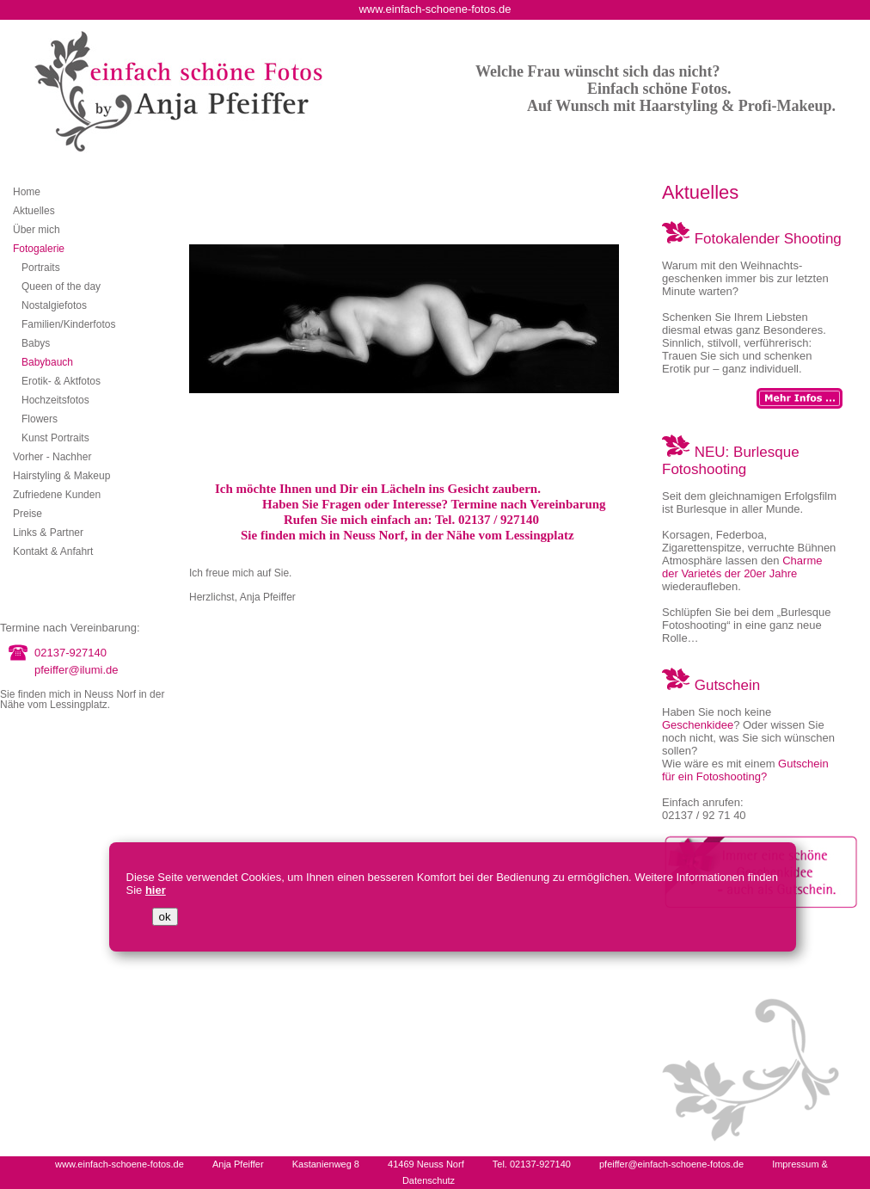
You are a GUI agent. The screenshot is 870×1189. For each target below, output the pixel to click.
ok (165, 916)
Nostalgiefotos (54, 305)
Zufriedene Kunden (57, 495)
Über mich (36, 230)
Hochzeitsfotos (55, 400)
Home (26, 192)
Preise (27, 514)
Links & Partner (48, 533)
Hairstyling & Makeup (61, 476)
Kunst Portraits (55, 438)
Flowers (39, 419)
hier (155, 890)
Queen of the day (61, 286)
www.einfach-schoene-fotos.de (119, 1164)
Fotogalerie (38, 249)
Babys (35, 343)
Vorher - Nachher (52, 457)
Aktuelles (34, 211)
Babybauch (47, 362)
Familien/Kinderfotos (68, 324)
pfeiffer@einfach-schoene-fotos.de (671, 1164)
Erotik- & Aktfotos (61, 381)
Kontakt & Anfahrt (53, 551)
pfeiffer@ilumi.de (76, 669)
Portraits (40, 268)
